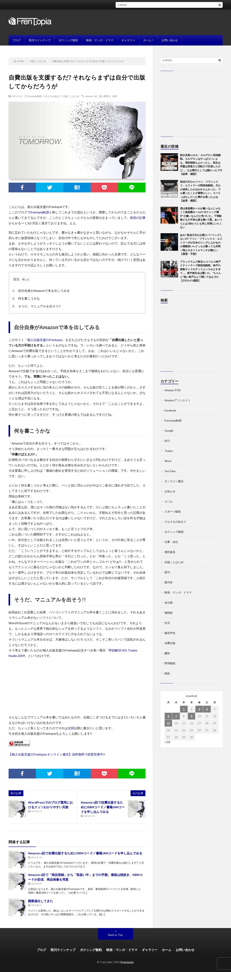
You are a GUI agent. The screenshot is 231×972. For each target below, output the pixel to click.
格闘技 (168, 612)
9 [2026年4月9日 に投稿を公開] (191, 716)
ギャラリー (128, 40)
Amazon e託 (91, 96)
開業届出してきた (40, 901)
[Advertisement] (192, 339)
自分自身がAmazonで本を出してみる (42, 291)
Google (168, 430)
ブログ (16, 40)
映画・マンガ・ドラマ (99, 40)
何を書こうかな (27, 298)
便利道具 (169, 552)
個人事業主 (105, 96)
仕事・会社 (171, 541)
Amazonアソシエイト (177, 400)
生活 (167, 622)
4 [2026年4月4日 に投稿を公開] (207, 709)
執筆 (114, 96)
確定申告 (169, 633)
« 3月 (167, 742)
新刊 (167, 572)
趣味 (167, 653)
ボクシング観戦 (68, 40)
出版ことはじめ (71, 96)
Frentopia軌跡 (35, 96)
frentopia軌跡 (39, 212)
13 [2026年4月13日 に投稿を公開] (168, 723)
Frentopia (127, 962)
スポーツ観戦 (172, 511)
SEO (167, 440)
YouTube (170, 471)
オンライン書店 (174, 481)
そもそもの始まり (52, 96)
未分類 (168, 602)
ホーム (147, 40)
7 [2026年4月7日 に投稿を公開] (176, 716)
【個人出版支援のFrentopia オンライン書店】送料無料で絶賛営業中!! (57, 754)
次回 (71, 728)
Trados (168, 450)
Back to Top (115, 934)
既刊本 (168, 582)
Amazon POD (172, 390)
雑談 (167, 673)
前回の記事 (138, 217)
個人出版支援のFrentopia (44, 340)
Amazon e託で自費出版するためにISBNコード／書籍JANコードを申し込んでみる (103, 806)
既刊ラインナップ (40, 40)
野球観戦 (169, 663)
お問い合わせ (170, 40)
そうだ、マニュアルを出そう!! (37, 306)
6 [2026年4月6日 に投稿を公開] (168, 716)
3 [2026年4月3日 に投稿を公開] (199, 709)
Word (167, 461)
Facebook (170, 410)
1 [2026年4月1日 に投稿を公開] (183, 709)
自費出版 (169, 643)
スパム (168, 501)
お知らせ (169, 491)
